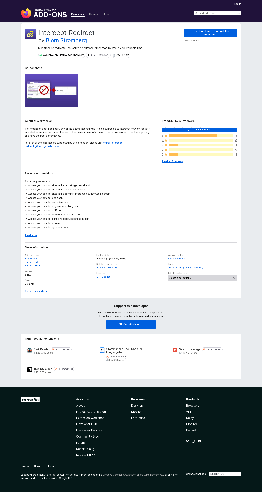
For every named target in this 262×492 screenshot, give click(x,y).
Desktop (137, 405)
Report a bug (85, 449)
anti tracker (174, 267)
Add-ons (82, 399)
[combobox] (217, 13)
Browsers (192, 405)
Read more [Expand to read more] (31, 235)
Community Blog (87, 436)
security (198, 267)
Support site (32, 262)
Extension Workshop (90, 418)
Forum (80, 442)
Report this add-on (36, 291)
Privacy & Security (106, 267)
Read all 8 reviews (172, 161)
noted (52, 474)
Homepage (31, 258)
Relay (190, 418)
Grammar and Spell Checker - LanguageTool (125, 350)
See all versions (177, 258)
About (80, 405)
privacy (187, 267)
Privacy (25, 466)
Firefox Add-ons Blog (91, 411)
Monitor (191, 424)
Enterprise (138, 418)
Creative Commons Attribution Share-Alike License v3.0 (133, 474)
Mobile (136, 411)
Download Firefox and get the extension (210, 32)
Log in (237, 3)
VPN (189, 411)
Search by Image (190, 349)
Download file (191, 40)
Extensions (78, 14)
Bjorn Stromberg (66, 40)
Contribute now (131, 324)
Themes (93, 14)
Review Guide (85, 455)
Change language (196, 473)
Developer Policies (89, 430)
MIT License (103, 276)
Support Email (33, 265)
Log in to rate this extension (199, 129)
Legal (51, 466)
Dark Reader (41, 349)
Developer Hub (86, 424)
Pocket (191, 430)
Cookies (38, 466)
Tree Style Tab (43, 369)
